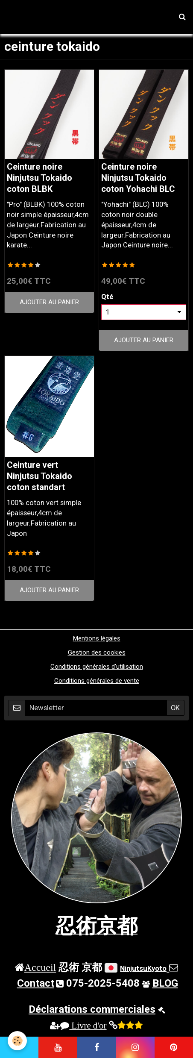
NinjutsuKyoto (143, 968)
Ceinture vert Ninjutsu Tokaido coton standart (39, 476)
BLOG (165, 983)
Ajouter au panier (49, 302)
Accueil (40, 967)
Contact (35, 983)
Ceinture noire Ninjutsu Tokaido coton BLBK (39, 178)
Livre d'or (83, 1025)
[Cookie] (17, 1040)
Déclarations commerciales (92, 1009)
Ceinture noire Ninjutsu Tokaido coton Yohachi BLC (138, 178)
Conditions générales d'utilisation (96, 666)
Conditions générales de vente (96, 681)
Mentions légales (96, 638)
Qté (107, 296)
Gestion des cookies (97, 652)
